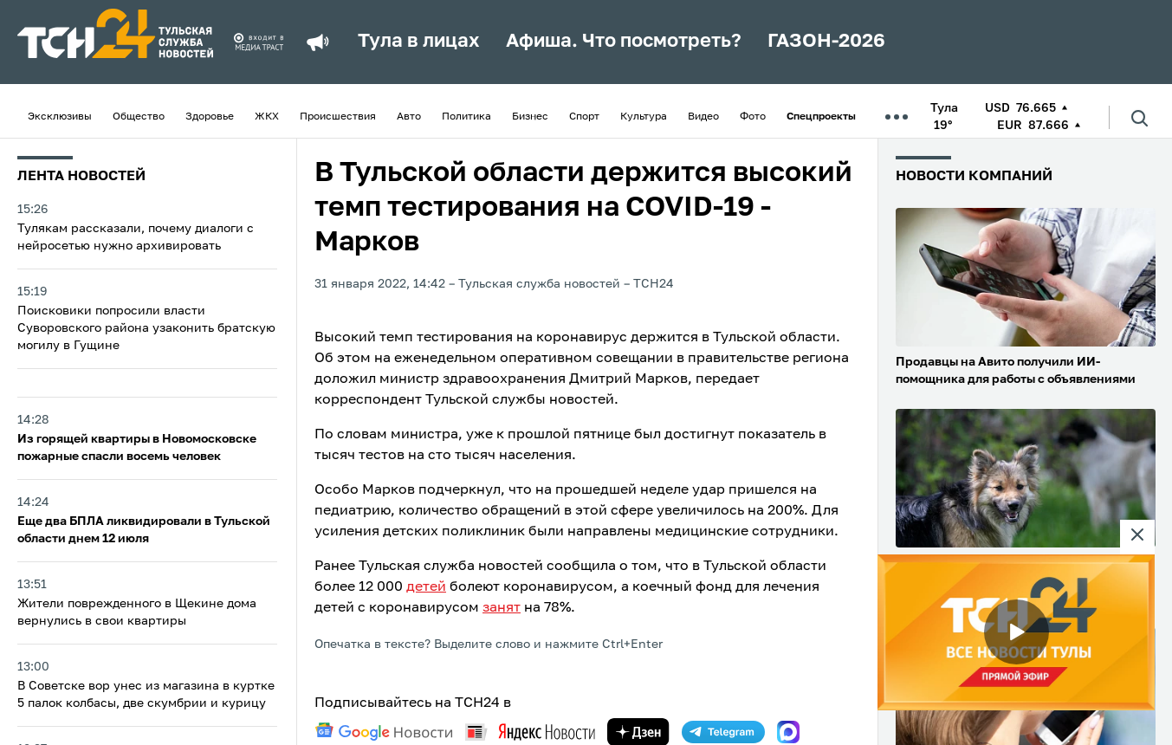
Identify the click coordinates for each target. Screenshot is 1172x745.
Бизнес (530, 117)
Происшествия (338, 117)
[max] (788, 732)
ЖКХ (267, 117)
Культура (643, 117)
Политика (466, 117)
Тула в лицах (419, 41)
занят (501, 608)
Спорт (584, 117)
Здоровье (209, 117)
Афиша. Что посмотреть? (623, 41)
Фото (753, 117)
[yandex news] (530, 731)
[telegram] (723, 732)
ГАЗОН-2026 (826, 41)
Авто (409, 117)
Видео (703, 117)
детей (426, 587)
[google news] (383, 732)
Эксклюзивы (60, 117)
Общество (139, 117)
